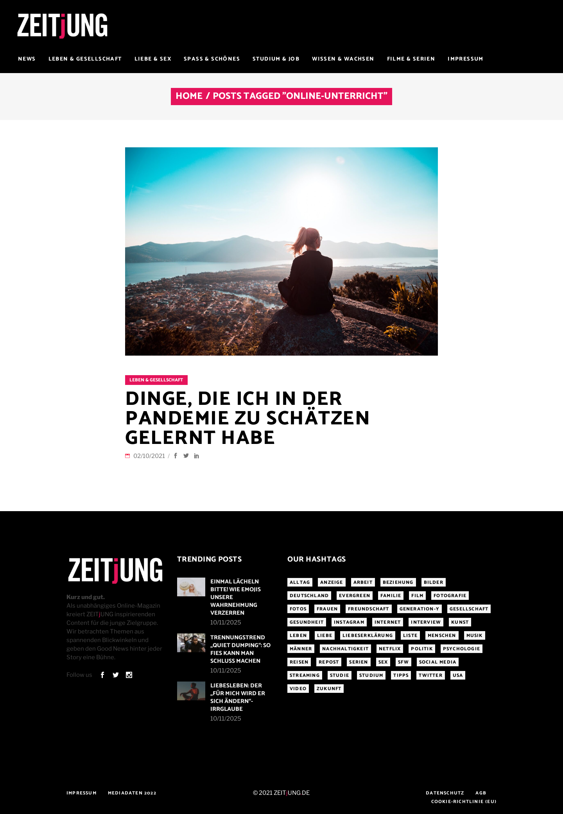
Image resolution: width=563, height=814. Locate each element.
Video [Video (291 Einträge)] (298, 688)
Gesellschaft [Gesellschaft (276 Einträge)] (469, 609)
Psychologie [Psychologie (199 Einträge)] (461, 649)
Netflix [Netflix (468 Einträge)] (390, 649)
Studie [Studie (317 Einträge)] (339, 675)
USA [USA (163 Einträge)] (458, 675)
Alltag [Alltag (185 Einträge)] (300, 582)
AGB (480, 793)
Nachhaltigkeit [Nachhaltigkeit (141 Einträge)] (345, 649)
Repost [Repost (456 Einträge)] (329, 662)
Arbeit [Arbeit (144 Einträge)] (363, 582)
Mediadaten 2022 (132, 793)
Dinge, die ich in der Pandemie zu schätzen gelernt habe (247, 418)
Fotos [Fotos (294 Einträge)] (298, 609)
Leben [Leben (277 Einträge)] (298, 635)
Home (189, 96)
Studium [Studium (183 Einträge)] (371, 675)
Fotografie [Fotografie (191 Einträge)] (450, 595)
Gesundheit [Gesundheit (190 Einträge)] (307, 622)
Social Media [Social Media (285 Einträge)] (437, 662)
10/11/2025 (225, 622)
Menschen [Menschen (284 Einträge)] (442, 635)
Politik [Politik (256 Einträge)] (421, 649)
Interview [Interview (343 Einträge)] (426, 622)
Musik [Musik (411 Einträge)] (474, 635)
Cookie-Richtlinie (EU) (464, 801)
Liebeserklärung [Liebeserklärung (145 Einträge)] (367, 635)
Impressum (81, 793)
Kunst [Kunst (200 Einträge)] (460, 622)
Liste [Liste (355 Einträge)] (410, 635)
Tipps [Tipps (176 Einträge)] (401, 675)
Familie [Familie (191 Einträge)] (390, 595)
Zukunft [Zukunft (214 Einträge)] (329, 688)
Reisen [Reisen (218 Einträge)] (299, 662)
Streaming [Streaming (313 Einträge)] (305, 675)
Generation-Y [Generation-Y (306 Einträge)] (419, 609)
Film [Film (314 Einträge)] (417, 595)
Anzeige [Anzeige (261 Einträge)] (331, 582)
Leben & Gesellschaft (156, 380)
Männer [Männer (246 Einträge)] (301, 649)
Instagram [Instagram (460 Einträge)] (349, 622)
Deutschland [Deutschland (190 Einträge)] (309, 595)
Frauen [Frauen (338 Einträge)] (327, 609)
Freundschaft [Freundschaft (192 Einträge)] (368, 609)
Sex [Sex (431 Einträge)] (383, 662)
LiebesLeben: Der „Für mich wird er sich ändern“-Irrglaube (237, 697)
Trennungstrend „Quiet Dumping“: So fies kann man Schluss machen (240, 649)
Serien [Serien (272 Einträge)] (358, 662)
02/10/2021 (149, 456)
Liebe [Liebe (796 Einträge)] (324, 635)
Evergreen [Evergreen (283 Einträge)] (354, 595)
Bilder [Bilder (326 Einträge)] (433, 582)
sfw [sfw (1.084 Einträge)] (403, 662)
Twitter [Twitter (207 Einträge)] (430, 675)
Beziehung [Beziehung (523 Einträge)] (398, 582)
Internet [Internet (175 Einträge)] (388, 622)
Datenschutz (445, 793)
